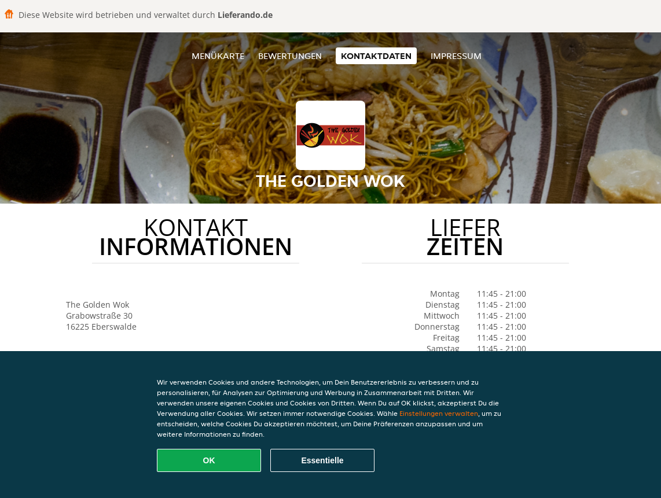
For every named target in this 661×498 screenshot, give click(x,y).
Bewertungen (290, 56)
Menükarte (218, 56)
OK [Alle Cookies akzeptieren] (209, 460)
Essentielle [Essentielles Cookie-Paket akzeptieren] (322, 460)
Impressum (456, 56)
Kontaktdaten (376, 56)
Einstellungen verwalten (438, 413)
